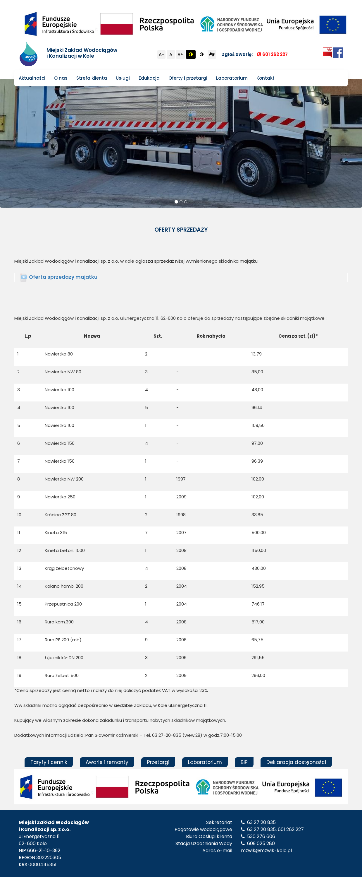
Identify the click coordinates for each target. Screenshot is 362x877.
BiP (244, 762)
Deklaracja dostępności (296, 762)
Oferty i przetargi (187, 78)
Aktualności (32, 78)
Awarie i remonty (107, 762)
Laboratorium (232, 78)
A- (161, 54)
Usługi (123, 78)
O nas (61, 78)
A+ (180, 54)
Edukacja (149, 78)
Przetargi (158, 762)
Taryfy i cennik (48, 762)
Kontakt (265, 78)
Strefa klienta (91, 78)
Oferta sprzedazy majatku (63, 277)
